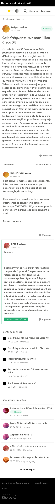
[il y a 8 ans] (13, 352)
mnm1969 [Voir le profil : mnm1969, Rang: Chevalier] (24, 341)
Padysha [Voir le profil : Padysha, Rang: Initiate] (15, 27)
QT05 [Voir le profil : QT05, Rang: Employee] (13, 244)
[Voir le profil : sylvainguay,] (6, 460)
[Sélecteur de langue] (18, 11)
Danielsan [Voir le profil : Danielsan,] (28, 449)
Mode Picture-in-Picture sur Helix (28, 423)
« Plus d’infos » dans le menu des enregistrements (28, 446)
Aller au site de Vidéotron (15, 3)
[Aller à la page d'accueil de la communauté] (11, 11)
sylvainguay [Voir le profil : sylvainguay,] (29, 461)
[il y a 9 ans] (13, 341)
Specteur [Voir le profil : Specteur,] (27, 438)
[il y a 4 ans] (13, 362)
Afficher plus (27, 469)
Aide (4, 488)
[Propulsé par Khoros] (27, 497)
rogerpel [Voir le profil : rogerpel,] (27, 427)
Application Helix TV (21, 434)
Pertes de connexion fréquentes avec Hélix (28, 371)
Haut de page (41, 483)
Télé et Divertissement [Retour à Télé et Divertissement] (13, 19)
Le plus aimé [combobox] (43, 164)
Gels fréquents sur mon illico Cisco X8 (28, 337)
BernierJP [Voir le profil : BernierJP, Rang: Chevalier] (24, 362)
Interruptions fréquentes (22, 358)
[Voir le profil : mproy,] (6, 410)
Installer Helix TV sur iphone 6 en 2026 (31, 408)
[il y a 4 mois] (15, 415)
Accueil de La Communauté (15, 483)
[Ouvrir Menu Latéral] (4, 11)
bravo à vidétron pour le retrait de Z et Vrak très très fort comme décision (31, 457)
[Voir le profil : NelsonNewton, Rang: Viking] (6, 175)
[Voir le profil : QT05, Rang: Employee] (7, 246)
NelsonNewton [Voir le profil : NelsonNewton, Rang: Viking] (17, 173)
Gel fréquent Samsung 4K (22, 383)
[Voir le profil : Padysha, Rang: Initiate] (6, 29)
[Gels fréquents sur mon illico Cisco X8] (15, 176)
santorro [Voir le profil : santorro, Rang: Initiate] (23, 386)
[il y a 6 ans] (13, 376)
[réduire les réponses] (27, 170)
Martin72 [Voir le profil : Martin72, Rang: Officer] (24, 376)
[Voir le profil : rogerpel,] (6, 425)
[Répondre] (46, 156)
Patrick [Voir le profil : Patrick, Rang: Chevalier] (24, 352)
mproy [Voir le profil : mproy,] (26, 415)
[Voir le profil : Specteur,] (6, 437)
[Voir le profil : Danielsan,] (6, 448)
